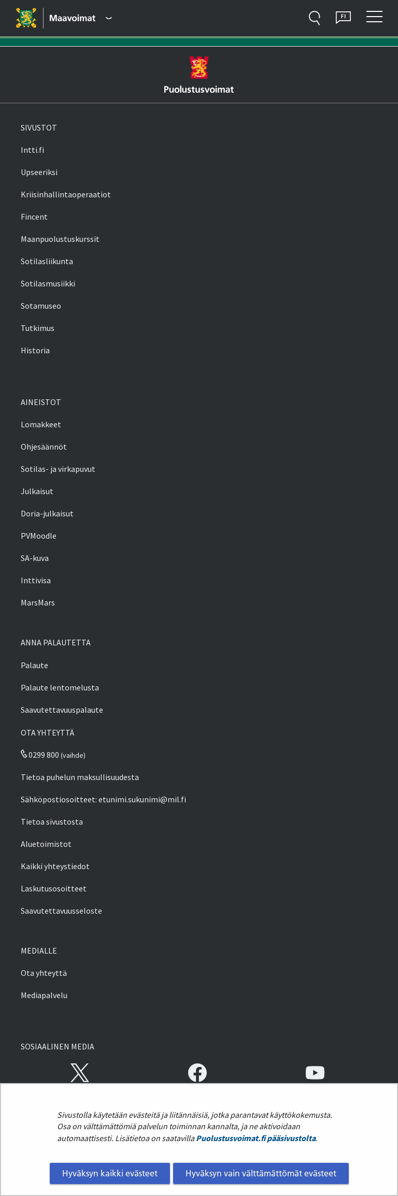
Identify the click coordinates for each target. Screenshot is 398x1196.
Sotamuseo (41, 305)
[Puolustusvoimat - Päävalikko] (81, 18)
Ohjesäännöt (44, 446)
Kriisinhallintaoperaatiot (66, 194)
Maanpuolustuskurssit (60, 239)
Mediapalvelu (44, 995)
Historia (35, 350)
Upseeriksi (39, 172)
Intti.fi (32, 150)
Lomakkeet (41, 424)
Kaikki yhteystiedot (55, 866)
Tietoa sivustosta (52, 821)
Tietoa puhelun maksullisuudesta (80, 777)
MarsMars (38, 602)
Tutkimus (37, 328)
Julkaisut (37, 491)
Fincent (34, 216)
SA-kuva (35, 558)
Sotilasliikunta (47, 261)
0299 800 (40, 755)
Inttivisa (36, 580)
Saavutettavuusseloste (61, 910)
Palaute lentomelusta (60, 687)
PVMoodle (38, 535)
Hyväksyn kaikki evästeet (110, 1173)
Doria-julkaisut (47, 513)
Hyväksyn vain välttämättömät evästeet (261, 1173)
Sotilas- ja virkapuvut (58, 469)
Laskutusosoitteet (54, 888)
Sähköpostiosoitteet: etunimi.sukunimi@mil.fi (103, 799)
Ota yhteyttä (44, 973)
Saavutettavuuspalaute (62, 709)
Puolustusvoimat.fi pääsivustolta (256, 1138)
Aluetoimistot (46, 844)
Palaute (34, 665)
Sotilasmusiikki (48, 283)
